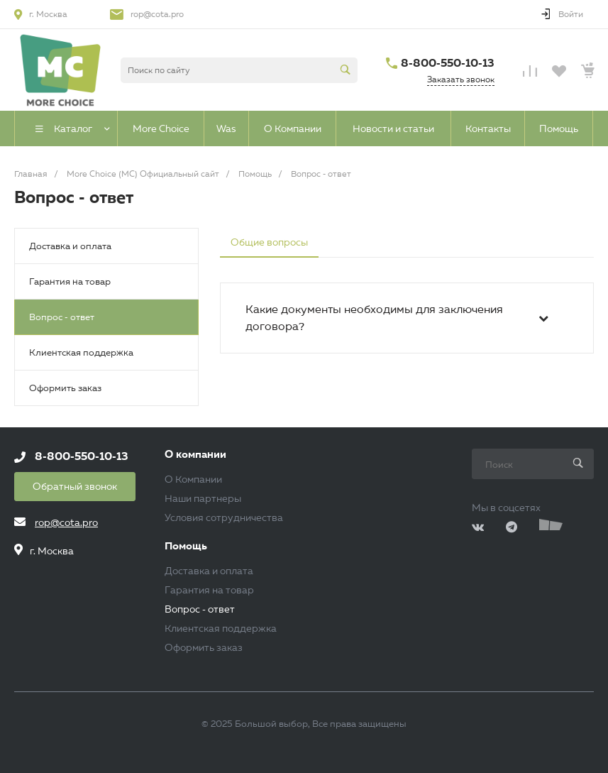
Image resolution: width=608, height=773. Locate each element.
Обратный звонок (75, 486)
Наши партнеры (203, 498)
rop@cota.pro (157, 14)
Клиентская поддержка (81, 352)
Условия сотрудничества (224, 517)
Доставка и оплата (70, 245)
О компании (195, 455)
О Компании (193, 479)
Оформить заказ (65, 387)
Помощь (186, 546)
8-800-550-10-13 (447, 63)
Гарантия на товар (70, 281)
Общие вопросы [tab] (269, 242)
